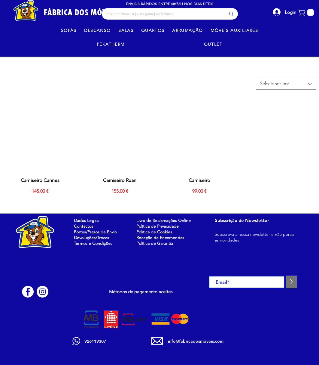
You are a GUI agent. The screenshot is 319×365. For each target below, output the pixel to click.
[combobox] (286, 84)
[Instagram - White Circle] (42, 292)
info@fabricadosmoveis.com (195, 341)
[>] (291, 282)
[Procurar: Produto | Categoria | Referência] (161, 14)
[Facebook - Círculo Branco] (28, 292)
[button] (307, 12)
